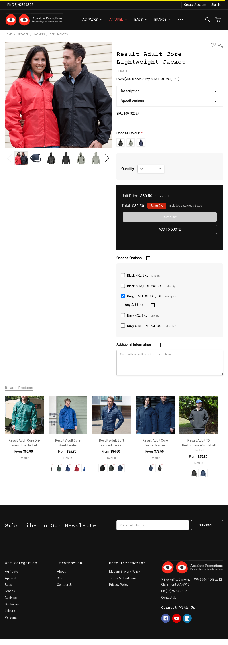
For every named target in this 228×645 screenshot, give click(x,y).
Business (11, 598)
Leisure (10, 611)
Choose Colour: (129, 133)
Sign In (216, 4)
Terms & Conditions (122, 578)
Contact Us (64, 584)
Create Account (195, 4)
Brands (162, 20)
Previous (9, 158)
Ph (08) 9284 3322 (20, 4)
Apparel (118, 20)
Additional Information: (134, 345)
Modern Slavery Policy (124, 571)
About (61, 571)
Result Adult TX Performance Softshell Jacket (199, 445)
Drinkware (12, 604)
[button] (169, 91)
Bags (140, 20)
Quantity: (128, 169)
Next (107, 158)
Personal (11, 617)
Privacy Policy (118, 584)
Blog (60, 578)
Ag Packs (92, 20)
